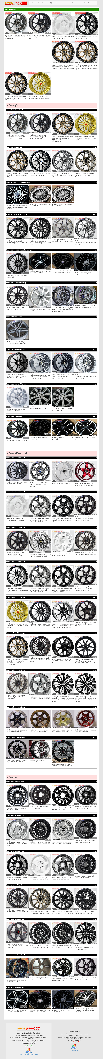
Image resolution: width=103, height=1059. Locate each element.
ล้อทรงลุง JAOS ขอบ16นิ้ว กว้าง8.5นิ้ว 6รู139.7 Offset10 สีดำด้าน (85, 841)
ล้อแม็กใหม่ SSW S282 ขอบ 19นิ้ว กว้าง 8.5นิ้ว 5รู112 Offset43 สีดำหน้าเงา (17, 308)
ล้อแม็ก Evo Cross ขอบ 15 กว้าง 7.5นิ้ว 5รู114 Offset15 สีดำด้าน (85, 807)
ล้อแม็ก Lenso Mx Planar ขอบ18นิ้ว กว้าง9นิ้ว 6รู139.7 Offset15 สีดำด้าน (62, 946)
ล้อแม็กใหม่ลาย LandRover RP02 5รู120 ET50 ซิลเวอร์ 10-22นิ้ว (39, 408)
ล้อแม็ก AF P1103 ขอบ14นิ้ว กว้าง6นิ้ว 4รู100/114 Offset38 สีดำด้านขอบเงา (17, 483)
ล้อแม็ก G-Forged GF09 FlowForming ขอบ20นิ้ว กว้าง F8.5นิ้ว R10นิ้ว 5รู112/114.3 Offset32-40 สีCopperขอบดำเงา (63, 67)
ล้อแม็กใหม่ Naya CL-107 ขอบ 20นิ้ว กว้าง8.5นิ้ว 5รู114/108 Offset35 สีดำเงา (62, 661)
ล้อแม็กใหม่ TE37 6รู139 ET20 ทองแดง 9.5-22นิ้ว (40, 978)
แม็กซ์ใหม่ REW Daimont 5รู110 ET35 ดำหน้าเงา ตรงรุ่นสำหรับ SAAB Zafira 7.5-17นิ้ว (17, 207)
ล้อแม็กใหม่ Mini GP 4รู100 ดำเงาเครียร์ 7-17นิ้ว (85, 438)
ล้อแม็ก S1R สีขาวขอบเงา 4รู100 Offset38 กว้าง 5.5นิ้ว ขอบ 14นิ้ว (61, 484)
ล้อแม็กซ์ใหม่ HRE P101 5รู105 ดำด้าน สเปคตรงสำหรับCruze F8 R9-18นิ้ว (62, 272)
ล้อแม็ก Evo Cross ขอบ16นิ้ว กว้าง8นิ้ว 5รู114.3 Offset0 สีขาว (62, 555)
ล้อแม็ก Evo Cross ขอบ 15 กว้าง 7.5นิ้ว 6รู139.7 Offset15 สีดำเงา (62, 808)
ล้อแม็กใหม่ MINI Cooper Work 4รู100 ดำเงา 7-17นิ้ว (40, 438)
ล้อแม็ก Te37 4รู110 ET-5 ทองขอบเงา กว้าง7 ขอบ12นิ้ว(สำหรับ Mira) (62, 731)
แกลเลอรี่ (76, 3)
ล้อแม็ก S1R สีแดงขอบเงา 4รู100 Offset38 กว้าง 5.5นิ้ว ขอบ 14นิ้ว (84, 484)
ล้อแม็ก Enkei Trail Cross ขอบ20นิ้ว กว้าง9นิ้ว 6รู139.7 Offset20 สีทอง (39, 912)
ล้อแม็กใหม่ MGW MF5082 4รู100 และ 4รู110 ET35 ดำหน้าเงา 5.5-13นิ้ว (17, 761)
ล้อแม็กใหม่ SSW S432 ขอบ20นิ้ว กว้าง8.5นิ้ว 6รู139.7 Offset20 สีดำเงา (17, 911)
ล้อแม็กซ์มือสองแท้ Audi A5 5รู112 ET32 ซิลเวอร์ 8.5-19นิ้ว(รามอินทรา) (16, 343)
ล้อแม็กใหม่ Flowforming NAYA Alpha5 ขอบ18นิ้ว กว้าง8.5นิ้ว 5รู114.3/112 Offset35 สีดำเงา (85, 624)
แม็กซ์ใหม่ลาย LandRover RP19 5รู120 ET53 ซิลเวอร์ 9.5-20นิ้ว (17, 410)
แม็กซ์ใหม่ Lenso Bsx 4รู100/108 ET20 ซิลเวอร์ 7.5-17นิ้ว (40, 205)
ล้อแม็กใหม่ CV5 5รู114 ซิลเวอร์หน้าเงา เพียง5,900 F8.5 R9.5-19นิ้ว (17, 1011)
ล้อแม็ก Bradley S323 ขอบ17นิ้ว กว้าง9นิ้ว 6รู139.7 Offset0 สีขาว (39, 878)
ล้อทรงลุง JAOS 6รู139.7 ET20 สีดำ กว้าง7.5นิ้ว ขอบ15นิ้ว (39, 807)
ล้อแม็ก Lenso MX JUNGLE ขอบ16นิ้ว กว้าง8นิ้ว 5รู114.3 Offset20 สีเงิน (62, 843)
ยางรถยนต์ (70, 3)
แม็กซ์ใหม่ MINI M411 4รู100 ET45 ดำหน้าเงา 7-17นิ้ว (63, 438)
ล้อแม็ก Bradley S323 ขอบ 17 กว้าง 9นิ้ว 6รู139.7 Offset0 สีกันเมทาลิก (63, 878)
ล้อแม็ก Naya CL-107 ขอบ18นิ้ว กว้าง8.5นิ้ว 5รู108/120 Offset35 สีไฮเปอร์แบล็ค (85, 242)
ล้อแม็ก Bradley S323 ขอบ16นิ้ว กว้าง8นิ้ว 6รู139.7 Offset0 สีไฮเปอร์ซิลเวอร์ (17, 843)
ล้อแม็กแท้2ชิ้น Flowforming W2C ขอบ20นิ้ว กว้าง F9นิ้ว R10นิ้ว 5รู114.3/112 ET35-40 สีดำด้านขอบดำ (85, 661)
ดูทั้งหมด (94, 110)
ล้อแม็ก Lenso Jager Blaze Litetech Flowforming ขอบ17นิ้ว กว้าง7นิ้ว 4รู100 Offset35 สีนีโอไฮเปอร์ (39, 590)
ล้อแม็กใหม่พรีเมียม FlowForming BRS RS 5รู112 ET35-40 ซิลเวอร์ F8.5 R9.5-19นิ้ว (85, 307)
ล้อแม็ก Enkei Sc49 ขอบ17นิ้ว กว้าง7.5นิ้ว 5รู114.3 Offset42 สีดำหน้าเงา (17, 590)
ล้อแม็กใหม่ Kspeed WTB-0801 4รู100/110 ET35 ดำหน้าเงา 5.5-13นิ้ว (62, 765)
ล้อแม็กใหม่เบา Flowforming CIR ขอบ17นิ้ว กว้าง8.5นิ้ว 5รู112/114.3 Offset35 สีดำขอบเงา (40, 37)
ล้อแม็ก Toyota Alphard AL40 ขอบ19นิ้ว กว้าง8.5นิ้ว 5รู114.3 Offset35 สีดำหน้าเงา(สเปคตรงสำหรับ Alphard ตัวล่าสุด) (63, 698)
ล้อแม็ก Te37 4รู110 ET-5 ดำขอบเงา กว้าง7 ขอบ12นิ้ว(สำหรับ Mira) (17, 731)
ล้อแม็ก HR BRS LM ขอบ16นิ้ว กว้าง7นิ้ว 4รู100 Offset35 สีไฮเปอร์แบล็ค (40, 555)
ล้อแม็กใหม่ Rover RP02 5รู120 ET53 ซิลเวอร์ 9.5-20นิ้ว (62, 410)
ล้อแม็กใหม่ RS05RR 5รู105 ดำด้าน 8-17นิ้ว (85, 274)
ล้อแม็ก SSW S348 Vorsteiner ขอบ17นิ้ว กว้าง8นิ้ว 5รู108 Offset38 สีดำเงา (40, 242)
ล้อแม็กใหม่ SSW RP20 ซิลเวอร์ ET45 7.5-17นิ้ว (40, 310)
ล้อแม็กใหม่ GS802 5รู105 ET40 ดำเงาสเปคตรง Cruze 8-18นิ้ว (40, 272)
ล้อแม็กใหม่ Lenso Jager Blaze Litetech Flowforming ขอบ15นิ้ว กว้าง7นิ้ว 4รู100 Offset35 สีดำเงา (86, 518)
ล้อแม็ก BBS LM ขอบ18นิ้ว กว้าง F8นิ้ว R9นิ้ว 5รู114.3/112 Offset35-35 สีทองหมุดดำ (17, 625)
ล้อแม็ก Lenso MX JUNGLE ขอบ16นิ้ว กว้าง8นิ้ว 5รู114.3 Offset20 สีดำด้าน (40, 843)
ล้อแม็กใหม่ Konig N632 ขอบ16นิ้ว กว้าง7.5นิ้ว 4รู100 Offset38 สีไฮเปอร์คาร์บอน (85, 554)
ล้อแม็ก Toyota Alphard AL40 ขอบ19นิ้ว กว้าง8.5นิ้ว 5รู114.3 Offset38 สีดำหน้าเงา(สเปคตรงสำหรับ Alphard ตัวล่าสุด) (85, 698)
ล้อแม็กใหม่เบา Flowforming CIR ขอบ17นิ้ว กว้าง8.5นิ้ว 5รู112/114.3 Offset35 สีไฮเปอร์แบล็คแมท (16, 37)
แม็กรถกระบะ (62, 3)
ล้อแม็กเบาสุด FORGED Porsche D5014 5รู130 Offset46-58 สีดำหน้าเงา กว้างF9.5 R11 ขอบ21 (40, 376)
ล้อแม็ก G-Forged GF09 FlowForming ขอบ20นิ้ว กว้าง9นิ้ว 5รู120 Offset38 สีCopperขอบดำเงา (15, 98)
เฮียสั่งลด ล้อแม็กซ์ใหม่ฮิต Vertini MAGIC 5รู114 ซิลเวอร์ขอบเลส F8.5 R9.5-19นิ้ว (84, 1010)
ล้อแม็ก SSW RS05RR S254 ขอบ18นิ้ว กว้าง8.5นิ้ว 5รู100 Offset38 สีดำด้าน (40, 625)
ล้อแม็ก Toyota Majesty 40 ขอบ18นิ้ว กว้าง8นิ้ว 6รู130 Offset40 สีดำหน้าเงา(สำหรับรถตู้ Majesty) (85, 947)
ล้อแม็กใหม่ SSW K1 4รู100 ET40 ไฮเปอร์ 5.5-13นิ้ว (39, 761)
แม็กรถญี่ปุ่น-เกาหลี (51, 3)
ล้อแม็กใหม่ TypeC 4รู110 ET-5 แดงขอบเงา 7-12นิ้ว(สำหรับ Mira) (86, 731)
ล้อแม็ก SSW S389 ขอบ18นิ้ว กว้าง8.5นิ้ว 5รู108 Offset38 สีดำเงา (87, 37)
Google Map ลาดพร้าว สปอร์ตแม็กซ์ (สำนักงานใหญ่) (28, 1052)
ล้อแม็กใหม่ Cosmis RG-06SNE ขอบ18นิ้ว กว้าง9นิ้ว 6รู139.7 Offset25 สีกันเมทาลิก (17, 946)
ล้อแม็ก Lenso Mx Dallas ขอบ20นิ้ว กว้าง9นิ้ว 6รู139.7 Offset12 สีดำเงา (84, 912)
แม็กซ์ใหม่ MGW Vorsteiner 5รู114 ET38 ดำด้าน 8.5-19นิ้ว (63, 1011)
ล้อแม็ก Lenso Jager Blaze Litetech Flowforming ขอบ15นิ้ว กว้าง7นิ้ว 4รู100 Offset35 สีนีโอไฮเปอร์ (39, 520)
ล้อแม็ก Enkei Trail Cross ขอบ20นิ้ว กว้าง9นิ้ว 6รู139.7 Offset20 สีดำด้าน (62, 912)
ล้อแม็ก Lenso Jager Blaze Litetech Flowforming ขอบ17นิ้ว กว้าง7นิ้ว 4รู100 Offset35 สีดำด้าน (62, 590)
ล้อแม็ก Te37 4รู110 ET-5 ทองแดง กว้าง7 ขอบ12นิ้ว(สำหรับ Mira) (39, 731)
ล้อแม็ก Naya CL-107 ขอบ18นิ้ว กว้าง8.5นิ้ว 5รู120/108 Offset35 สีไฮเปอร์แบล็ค (62, 175)
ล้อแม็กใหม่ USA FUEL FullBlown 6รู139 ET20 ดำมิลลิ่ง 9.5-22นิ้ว (63, 979)
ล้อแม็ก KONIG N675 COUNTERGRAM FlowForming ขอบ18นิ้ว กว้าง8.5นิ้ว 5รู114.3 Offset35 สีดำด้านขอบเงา (63, 625)
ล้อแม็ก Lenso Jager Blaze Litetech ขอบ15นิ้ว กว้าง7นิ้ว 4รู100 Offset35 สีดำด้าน (62, 520)
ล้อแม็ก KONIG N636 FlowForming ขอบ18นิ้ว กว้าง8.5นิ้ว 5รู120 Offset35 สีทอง (85, 175)
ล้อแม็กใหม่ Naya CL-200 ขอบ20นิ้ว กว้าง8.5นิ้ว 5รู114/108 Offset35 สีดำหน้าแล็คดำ (40, 659)
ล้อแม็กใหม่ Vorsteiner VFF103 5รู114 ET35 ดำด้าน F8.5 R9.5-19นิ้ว (40, 1011)
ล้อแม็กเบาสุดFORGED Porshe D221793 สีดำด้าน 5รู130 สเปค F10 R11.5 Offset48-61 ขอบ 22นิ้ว (16, 376)
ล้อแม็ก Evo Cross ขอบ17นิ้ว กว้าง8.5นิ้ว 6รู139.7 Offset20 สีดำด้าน (18, 878)
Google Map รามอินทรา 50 (74, 1048)
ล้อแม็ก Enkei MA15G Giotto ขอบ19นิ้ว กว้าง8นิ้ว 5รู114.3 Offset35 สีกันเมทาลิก (40, 698)
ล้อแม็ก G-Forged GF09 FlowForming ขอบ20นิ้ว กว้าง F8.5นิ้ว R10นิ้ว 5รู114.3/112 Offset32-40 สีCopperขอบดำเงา (87, 67)
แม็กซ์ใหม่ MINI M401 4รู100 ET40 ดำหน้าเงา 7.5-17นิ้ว (17, 441)
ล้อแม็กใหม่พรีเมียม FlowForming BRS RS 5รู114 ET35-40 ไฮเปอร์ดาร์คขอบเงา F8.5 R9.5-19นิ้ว (62, 309)
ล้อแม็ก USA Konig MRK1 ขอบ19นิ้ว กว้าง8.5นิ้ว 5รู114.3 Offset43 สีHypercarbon (16, 697)
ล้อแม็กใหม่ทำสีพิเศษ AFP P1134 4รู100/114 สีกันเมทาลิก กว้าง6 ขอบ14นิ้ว (38, 484)
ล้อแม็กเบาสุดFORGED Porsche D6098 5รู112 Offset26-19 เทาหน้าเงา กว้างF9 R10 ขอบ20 (85, 376)
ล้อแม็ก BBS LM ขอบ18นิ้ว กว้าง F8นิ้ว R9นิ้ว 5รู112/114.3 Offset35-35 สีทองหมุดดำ (39, 98)
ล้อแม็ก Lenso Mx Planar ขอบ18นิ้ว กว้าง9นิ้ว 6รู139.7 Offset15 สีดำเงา (39, 946)
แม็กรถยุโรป (40, 3)
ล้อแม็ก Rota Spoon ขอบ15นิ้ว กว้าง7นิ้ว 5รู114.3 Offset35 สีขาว (63, 37)
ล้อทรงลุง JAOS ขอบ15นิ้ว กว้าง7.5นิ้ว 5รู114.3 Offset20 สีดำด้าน (17, 809)
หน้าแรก (33, 3)
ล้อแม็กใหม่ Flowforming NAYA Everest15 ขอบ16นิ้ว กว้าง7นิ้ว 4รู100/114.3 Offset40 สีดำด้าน (15, 554)
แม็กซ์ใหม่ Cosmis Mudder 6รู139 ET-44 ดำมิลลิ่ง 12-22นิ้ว (17, 981)
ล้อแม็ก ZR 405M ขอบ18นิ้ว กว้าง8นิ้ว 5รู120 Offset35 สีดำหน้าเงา (40, 174)
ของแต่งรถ (84, 3)
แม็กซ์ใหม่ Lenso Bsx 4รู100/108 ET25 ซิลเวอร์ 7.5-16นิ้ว (62, 205)
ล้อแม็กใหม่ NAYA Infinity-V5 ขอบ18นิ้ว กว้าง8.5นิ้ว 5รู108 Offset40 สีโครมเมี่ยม (63, 241)
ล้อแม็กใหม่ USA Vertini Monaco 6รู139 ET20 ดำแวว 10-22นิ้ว (85, 978)
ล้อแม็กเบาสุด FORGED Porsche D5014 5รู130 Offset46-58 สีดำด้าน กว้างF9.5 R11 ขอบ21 (63, 376)
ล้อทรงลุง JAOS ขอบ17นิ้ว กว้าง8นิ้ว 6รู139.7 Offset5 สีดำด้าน (84, 877)
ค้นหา (89, 3)
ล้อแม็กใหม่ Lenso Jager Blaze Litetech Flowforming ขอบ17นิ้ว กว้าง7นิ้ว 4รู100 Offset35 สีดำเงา (86, 588)
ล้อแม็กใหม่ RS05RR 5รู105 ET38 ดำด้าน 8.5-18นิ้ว (17, 276)
